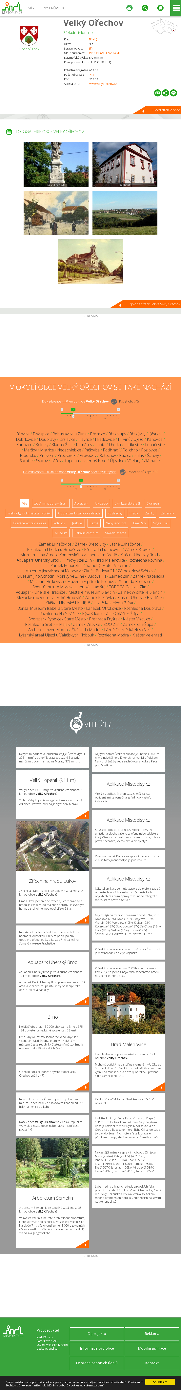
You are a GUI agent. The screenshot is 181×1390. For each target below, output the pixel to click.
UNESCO (101, 503)
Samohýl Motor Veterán (107, 565)
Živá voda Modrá (86, 629)
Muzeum (61, 533)
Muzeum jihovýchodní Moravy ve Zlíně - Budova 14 (61, 576)
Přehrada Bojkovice (134, 581)
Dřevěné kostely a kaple (29, 523)
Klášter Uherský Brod (139, 554)
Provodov (88, 455)
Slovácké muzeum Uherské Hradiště (49, 597)
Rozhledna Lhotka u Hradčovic (54, 549)
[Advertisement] (90, 347)
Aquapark (81, 503)
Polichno (130, 450)
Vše (24, 503)
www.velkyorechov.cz (103, 84)
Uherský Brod (94, 460)
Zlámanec (153, 460)
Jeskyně (77, 523)
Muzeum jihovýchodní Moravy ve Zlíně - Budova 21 (69, 570)
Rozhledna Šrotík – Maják (47, 624)
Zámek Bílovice (138, 549)
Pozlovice (149, 450)
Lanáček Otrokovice (103, 608)
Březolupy (117, 434)
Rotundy (59, 523)
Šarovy (153, 455)
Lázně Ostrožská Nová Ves (127, 629)
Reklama (152, 1333)
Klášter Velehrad (147, 635)
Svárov (42, 460)
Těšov (56, 460)
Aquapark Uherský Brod (38, 560)
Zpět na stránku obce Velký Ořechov (154, 304)
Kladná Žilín (62, 444)
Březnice (97, 434)
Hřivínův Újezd (131, 439)
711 (91, 74)
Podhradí (111, 450)
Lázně (94, 523)
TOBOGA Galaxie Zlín (127, 587)
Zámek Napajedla (148, 576)
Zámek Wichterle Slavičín (140, 592)
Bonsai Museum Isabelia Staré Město (50, 608)
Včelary (133, 460)
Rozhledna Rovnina (145, 560)
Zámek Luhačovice (54, 544)
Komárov (84, 444)
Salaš (139, 455)
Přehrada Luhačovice (103, 549)
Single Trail (160, 523)
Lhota (100, 444)
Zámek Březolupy (90, 544)
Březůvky (137, 434)
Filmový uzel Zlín (77, 560)
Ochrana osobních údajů (97, 1362)
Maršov (30, 450)
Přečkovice (67, 455)
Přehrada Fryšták (104, 619)
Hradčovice (105, 439)
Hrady (133, 513)
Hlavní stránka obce (166, 110)
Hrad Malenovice (110, 560)
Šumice (26, 460)
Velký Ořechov (93, 22)
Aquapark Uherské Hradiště (40, 592)
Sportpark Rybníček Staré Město (57, 619)
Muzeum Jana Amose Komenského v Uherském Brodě (69, 554)
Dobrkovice (26, 439)
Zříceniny (167, 513)
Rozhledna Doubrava (142, 608)
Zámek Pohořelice (66, 565)
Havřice (85, 439)
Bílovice (23, 434)
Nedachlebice (69, 450)
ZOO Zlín (112, 624)
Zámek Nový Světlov (135, 570)
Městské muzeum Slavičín (92, 592)
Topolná (72, 460)
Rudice (125, 455)
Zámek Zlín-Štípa (138, 624)
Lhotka (115, 444)
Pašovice (92, 450)
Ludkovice (133, 444)
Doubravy (47, 439)
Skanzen (153, 503)
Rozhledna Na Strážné (59, 613)
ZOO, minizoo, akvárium (50, 503)
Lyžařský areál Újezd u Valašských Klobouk (56, 635)
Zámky (149, 513)
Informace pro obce (97, 1348)
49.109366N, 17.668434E (104, 53)
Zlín (91, 48)
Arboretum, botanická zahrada (79, 513)
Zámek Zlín (119, 576)
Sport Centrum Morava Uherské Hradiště (69, 587)
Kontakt (152, 1362)
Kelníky (42, 444)
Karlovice (24, 444)
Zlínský (93, 39)
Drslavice (67, 439)
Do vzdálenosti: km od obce (75, 401)
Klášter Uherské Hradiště (139, 597)
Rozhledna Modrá (113, 635)
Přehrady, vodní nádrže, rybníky (28, 513)
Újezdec (117, 460)
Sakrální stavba (115, 533)
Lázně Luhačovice (124, 544)
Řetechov (108, 455)
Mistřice (47, 450)
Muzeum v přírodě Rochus (90, 581)
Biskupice (41, 434)
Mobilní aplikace (152, 1348)
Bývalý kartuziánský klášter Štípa (110, 613)
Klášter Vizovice (136, 619)
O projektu (97, 1333)
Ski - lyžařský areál (127, 503)
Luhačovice (155, 444)
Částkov (155, 434)
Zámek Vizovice (86, 624)
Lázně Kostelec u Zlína (113, 603)
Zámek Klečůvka (99, 597)
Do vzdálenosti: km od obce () (70, 472)
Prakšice (47, 455)
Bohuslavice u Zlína (70, 434)
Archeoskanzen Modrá (48, 629)
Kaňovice (155, 439)
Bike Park (139, 523)
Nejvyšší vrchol (116, 523)
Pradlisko (28, 455)
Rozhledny (115, 513)
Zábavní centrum (86, 533)
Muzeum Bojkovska (47, 581)
